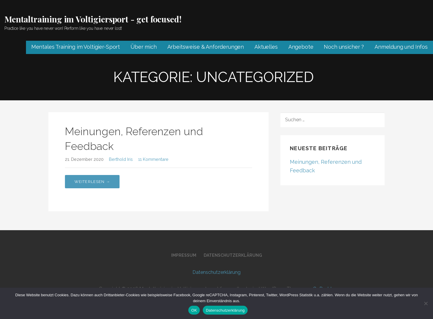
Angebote (300, 47)
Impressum (183, 255)
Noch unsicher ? (344, 47)
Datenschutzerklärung (225, 310)
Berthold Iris (121, 159)
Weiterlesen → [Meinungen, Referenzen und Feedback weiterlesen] (92, 181)
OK (194, 310)
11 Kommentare (153, 159)
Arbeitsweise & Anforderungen (205, 47)
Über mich (143, 47)
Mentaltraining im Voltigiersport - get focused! (92, 19)
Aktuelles (266, 47)
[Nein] (426, 303)
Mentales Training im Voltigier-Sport (75, 47)
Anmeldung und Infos (401, 47)
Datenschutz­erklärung (233, 255)
